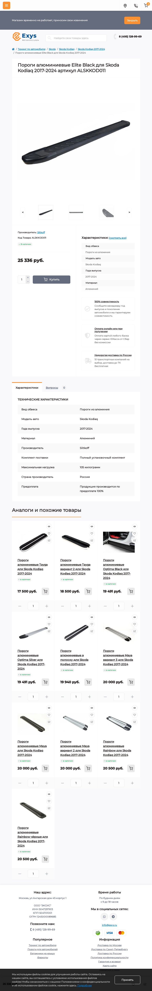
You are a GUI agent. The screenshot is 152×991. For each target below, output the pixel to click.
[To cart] (45, 591)
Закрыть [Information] (132, 20)
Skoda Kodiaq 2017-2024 (91, 48)
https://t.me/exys (113, 916)
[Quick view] (49, 526)
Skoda (52, 48)
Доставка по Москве (109, 945)
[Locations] (125, 5)
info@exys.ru (109, 924)
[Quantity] (22, 279)
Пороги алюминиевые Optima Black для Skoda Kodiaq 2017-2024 (117, 568)
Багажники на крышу (42, 953)
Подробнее (84, 985)
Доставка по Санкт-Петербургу (109, 949)
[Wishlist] (49, 533)
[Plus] (28, 277)
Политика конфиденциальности (109, 957)
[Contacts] (135, 5)
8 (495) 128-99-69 (130, 36)
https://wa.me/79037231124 (104, 916)
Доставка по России (109, 953)
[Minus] (28, 281)
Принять (127, 980)
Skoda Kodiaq (66, 48)
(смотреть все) (118, 237)
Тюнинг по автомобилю (31, 48)
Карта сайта (109, 965)
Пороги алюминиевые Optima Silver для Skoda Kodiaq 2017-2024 (31, 659)
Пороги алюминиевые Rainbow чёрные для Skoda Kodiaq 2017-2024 (32, 836)
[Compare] (49, 540)
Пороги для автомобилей (42, 949)
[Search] (49, 37)
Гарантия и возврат (109, 961)
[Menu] (6, 5)
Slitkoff (41, 232)
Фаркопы (42, 957)
